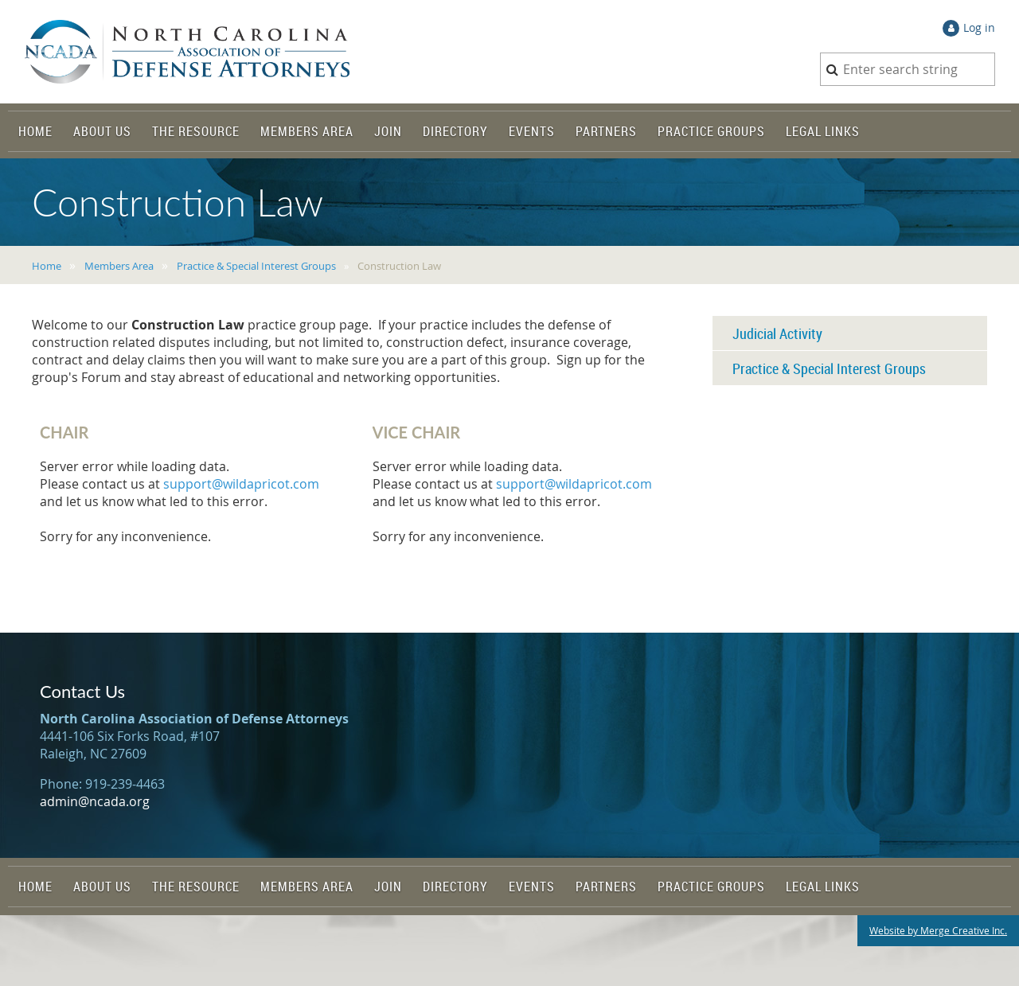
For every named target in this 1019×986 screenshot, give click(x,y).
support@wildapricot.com (241, 484)
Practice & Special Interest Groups (256, 266)
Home (46, 266)
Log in (979, 27)
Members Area (119, 266)
